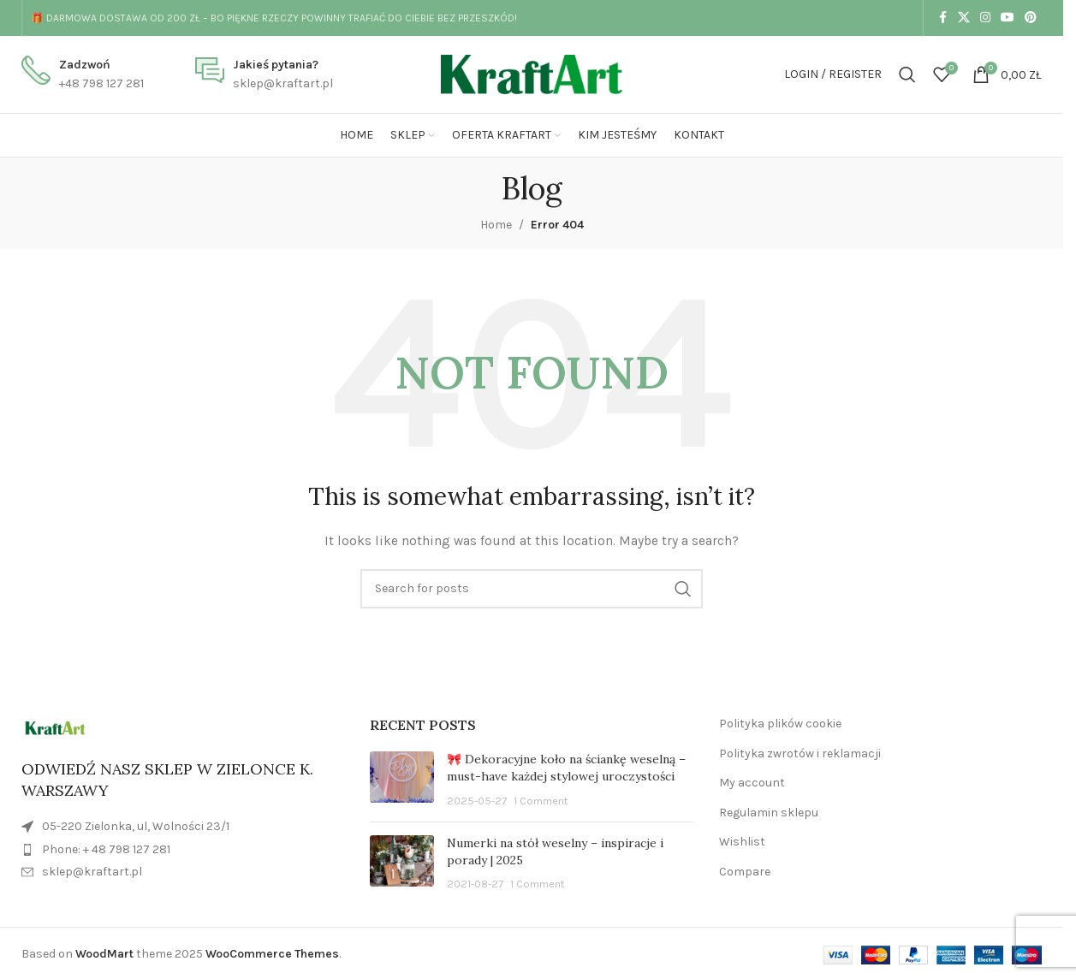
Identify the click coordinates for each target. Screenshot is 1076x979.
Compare (744, 871)
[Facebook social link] (942, 18)
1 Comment (541, 800)
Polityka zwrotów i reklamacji (800, 753)
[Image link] (55, 727)
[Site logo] (531, 73)
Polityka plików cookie (780, 723)
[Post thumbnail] (402, 780)
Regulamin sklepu (768, 812)
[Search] (907, 74)
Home (496, 224)
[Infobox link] (82, 75)
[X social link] (964, 18)
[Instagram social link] (985, 18)
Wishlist (742, 841)
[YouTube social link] (1008, 18)
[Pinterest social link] (1031, 18)
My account (752, 782)
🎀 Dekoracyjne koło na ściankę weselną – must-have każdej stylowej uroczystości (566, 767)
